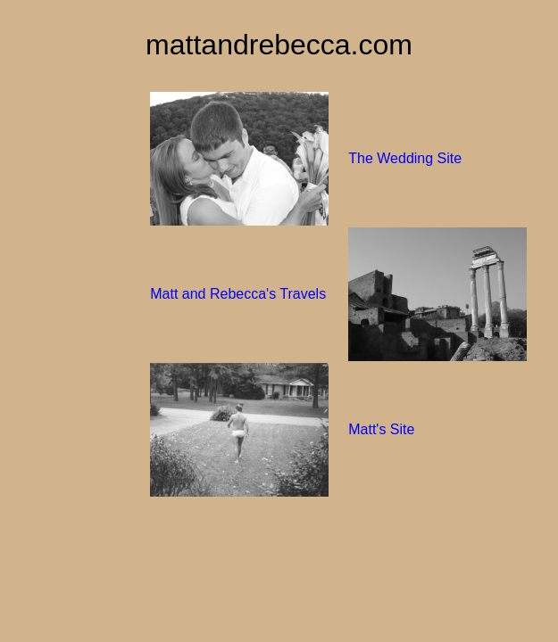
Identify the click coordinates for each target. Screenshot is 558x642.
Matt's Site (381, 429)
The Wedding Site (405, 158)
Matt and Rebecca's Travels (238, 293)
